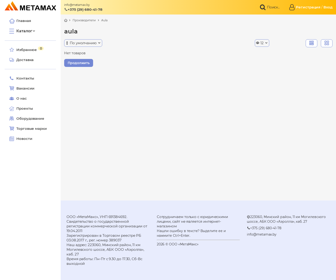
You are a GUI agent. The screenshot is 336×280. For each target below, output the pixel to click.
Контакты (21, 78)
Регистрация (308, 7)
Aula (104, 20)
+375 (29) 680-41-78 (83, 9)
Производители (84, 20)
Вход (327, 7)
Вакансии (22, 88)
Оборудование (30, 118)
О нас (18, 98)
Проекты (24, 108)
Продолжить (79, 63)
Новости (20, 138)
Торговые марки (28, 128)
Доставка (21, 60)
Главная (20, 20)
